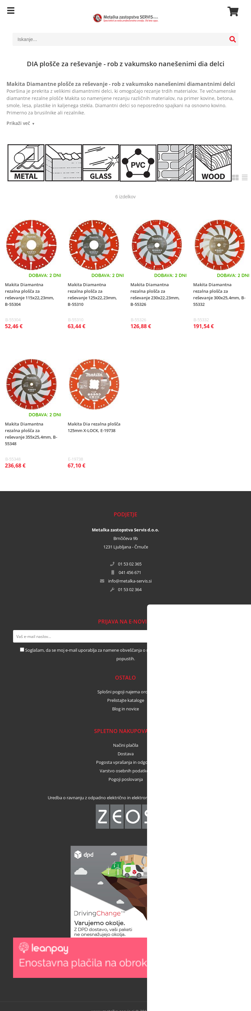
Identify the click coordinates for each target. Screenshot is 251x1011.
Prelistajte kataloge (125, 700)
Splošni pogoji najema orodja (125, 692)
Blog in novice (125, 709)
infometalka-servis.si (130, 581)
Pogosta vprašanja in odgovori (125, 762)
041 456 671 (130, 572)
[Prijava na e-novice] (232, 636)
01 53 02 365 (130, 564)
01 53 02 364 (130, 589)
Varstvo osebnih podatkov (125, 771)
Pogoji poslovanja (126, 779)
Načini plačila (125, 745)
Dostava (126, 754)
